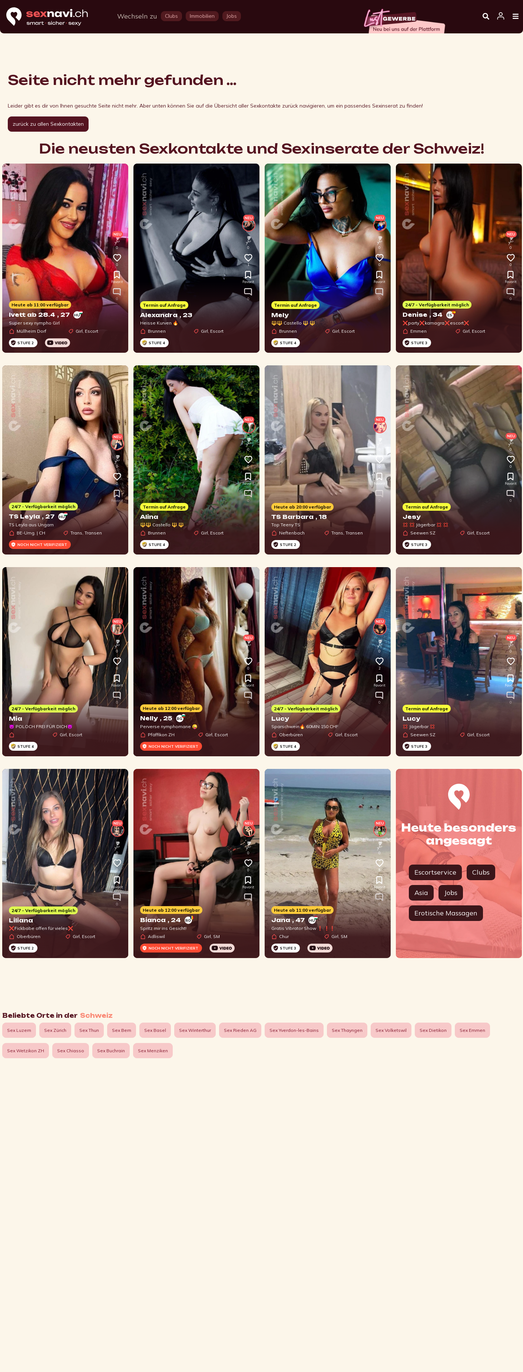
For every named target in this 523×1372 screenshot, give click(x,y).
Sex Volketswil (391, 1030)
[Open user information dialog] (500, 16)
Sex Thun (89, 1030)
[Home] (54, 17)
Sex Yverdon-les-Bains (294, 1030)
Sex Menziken (153, 1050)
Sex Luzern (19, 1030)
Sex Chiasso (70, 1050)
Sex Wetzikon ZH (25, 1050)
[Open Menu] (515, 16)
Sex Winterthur (195, 1030)
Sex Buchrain (111, 1050)
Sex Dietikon (433, 1030)
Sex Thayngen (347, 1030)
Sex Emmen (472, 1030)
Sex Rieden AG (240, 1030)
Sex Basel (155, 1030)
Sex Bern (121, 1030)
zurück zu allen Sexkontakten (48, 124)
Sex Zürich (55, 1030)
